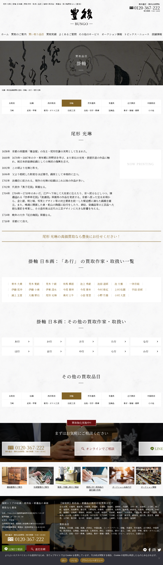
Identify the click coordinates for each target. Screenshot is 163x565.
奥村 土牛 (68, 295)
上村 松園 (120, 289)
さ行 (81, 341)
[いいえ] (159, 558)
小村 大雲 (120, 295)
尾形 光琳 (51, 295)
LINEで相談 (136, 448)
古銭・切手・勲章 (91, 110)
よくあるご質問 (68, 34)
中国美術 (151, 103)
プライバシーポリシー (92, 560)
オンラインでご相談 (81, 448)
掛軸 (25, 90)
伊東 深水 (51, 289)
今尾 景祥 (68, 289)
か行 (49, 341)
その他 (151, 110)
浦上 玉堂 (16, 295)
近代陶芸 (131, 103)
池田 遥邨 (102, 284)
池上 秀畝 (85, 284)
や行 (81, 351)
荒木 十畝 (51, 284)
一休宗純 (134, 284)
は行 (17, 351)
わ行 (145, 351)
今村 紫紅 (102, 289)
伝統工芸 (71, 110)
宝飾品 (111, 110)
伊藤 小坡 (34, 289)
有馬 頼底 (68, 284)
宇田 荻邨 (137, 289)
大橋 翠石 (34, 295)
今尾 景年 (85, 289)
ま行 (49, 351)
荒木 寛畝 (34, 284)
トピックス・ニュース (136, 34)
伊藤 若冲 (16, 289)
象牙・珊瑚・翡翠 (131, 110)
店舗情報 (157, 34)
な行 (145, 341)
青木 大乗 (16, 284)
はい (64, 560)
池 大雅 (119, 284)
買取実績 (51, 34)
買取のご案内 (18, 34)
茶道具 (111, 103)
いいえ (74, 560)
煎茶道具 (91, 103)
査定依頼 (38, 549)
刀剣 (12, 110)
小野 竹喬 (102, 295)
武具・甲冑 (31, 110)
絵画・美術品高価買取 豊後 (11, 90)
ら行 (113, 351)
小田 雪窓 (85, 295)
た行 (113, 341)
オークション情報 (112, 34)
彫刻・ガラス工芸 (51, 110)
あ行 (30, 90)
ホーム (5, 34)
